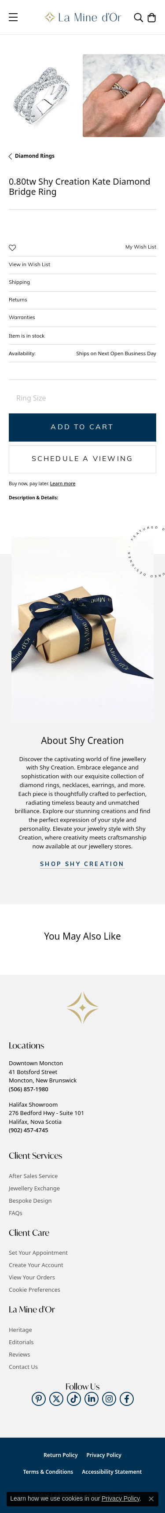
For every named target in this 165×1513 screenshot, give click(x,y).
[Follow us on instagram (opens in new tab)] (109, 1399)
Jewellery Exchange (34, 1188)
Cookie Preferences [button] (34, 1290)
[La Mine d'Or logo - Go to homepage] (82, 17)
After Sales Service (33, 1176)
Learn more (63, 483)
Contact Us (23, 1367)
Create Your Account (36, 1265)
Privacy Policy (103, 1455)
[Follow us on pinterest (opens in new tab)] (39, 1399)
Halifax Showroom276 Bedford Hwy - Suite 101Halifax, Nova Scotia (46, 1117)
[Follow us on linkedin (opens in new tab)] (91, 1399)
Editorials (21, 1342)
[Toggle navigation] (13, 17)
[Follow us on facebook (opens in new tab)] (127, 1399)
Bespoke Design (30, 1200)
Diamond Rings (35, 156)
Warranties (22, 317)
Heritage (20, 1330)
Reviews (19, 1354)
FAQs (15, 1213)
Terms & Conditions (48, 1472)
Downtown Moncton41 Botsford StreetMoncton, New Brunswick (43, 1076)
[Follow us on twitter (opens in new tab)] (56, 1399)
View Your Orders (32, 1277)
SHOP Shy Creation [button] (82, 864)
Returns (18, 300)
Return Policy (60, 1455)
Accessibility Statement (112, 1472)
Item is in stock (26, 335)
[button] (138, 17)
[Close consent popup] (151, 1499)
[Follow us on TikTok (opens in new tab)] (74, 1399)
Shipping (19, 282)
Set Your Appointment (38, 1252)
